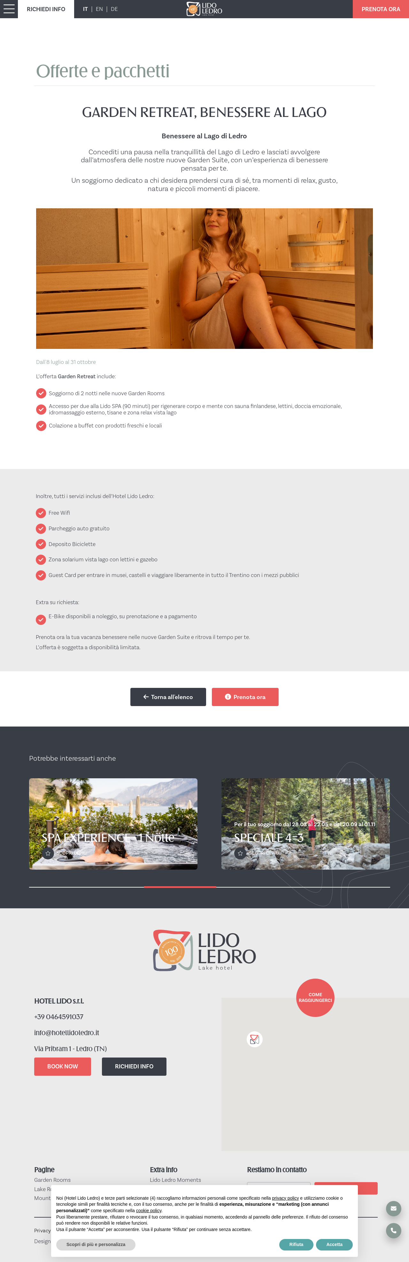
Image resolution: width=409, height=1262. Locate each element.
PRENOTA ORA (381, 9)
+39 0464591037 (58, 1017)
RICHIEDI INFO (46, 9)
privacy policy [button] (285, 1198)
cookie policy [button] (148, 1210)
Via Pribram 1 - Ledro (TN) (70, 1049)
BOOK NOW (62, 1066)
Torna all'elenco (168, 697)
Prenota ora (245, 697)
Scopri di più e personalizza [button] (95, 1244)
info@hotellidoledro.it (66, 1033)
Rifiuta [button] (296, 1244)
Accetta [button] (334, 1244)
